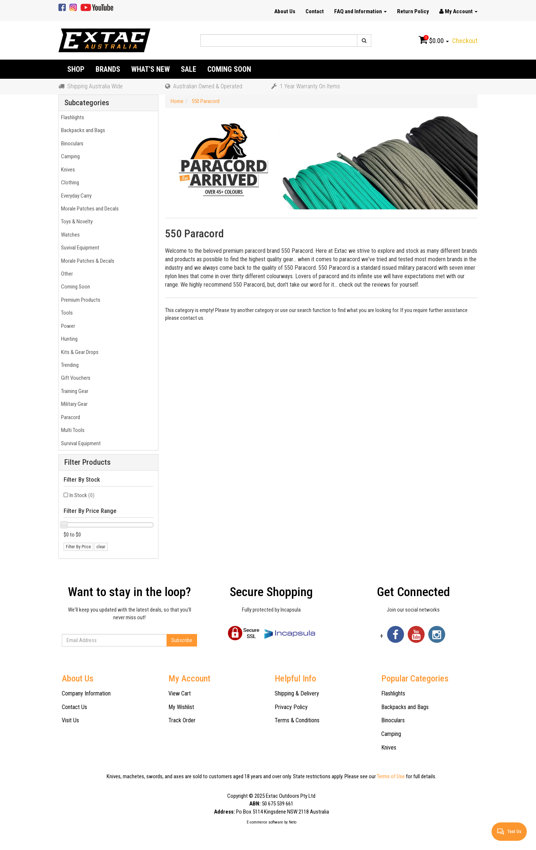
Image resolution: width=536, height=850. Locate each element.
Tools (66, 312)
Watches (69, 234)
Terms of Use (391, 776)
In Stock (81, 495)
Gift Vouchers (74, 378)
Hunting (68, 339)
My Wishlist (181, 707)
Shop (76, 69)
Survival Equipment (80, 443)
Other (66, 273)
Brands (108, 69)
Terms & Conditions (297, 720)
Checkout (465, 41)
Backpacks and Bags (82, 130)
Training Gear (73, 391)
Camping (69, 156)
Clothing (69, 182)
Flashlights (71, 117)
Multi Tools (72, 430)
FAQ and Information (360, 11)
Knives (67, 169)
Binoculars (71, 143)
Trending (69, 365)
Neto (292, 822)
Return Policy (413, 11)
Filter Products (87, 462)
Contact (314, 11)
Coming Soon (229, 69)
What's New (150, 69)
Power (67, 326)
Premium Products (79, 300)
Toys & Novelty (76, 221)
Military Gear (73, 404)
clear (101, 546)
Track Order (182, 720)
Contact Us (74, 707)
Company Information (86, 693)
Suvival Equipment (79, 247)
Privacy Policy (291, 707)
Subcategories (86, 103)
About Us (284, 11)
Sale (188, 69)
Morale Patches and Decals (89, 208)
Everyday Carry (75, 195)
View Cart (179, 693)
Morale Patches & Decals (86, 261)
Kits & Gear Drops (79, 352)
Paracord (69, 417)
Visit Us (70, 720)
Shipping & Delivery (297, 693)
